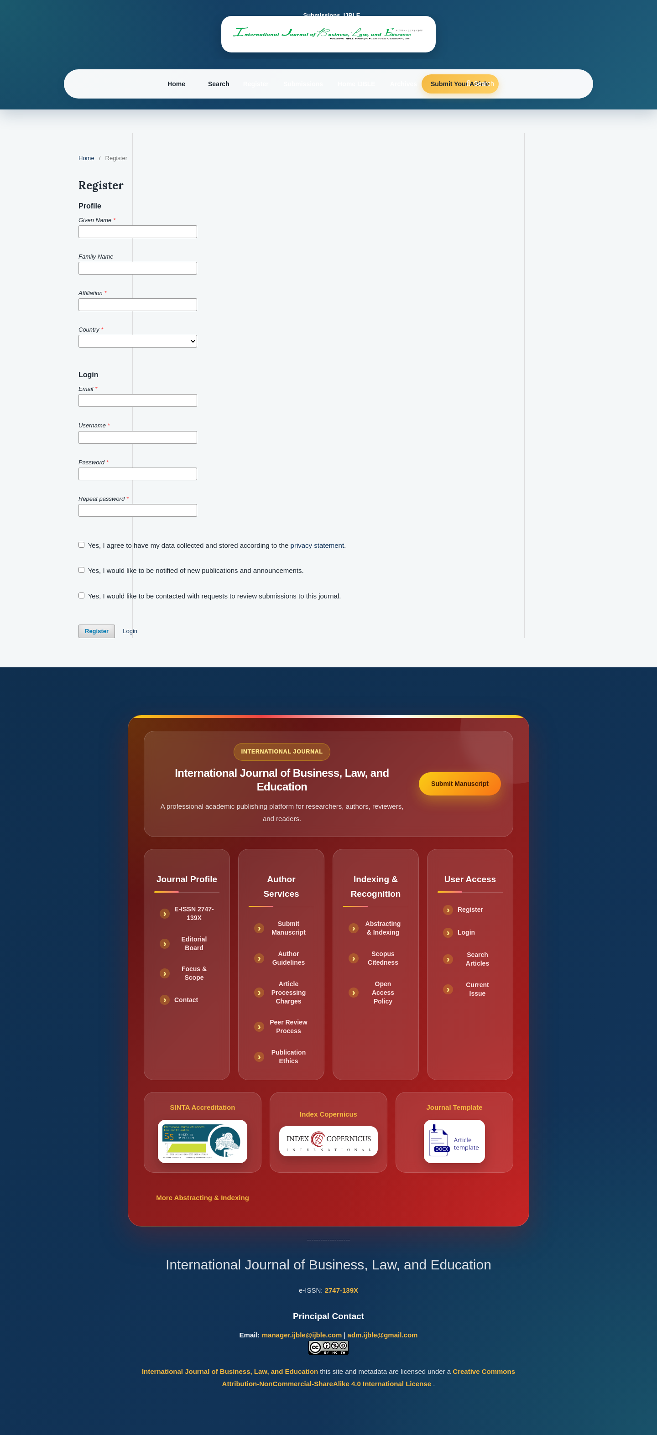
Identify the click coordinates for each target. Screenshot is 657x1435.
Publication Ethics (288, 1057)
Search (218, 84)
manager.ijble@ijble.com (302, 1335)
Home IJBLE (356, 84)
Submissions (303, 84)
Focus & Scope (194, 973)
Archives (403, 84)
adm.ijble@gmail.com (383, 1335)
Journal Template (454, 1133)
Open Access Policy (383, 992)
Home (176, 84)
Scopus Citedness (383, 958)
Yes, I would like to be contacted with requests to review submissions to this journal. (209, 596)
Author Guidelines (288, 958)
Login (130, 631)
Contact (186, 999)
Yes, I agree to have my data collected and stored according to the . (212, 545)
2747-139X (341, 1290)
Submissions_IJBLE (331, 15)
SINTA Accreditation (202, 1133)
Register (256, 84)
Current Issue (477, 989)
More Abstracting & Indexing (202, 1197)
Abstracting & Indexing (383, 928)
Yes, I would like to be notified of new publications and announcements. (191, 570)
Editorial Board (194, 943)
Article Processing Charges (288, 992)
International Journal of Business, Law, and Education (231, 1371)
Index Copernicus (328, 1133)
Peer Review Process (289, 1027)
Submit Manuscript (460, 783)
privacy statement (317, 545)
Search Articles (477, 959)
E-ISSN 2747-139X (194, 913)
